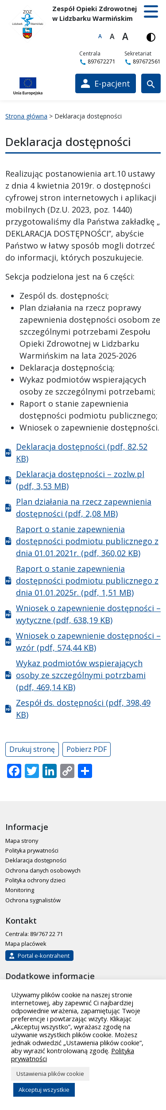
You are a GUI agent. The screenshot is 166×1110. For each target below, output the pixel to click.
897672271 (97, 61)
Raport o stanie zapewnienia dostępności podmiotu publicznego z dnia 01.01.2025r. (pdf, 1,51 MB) (87, 580)
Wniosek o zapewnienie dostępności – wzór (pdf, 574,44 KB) (88, 641)
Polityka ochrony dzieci (35, 880)
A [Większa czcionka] (112, 36)
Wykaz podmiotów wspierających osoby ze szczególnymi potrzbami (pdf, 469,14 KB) (81, 675)
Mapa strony (21, 841)
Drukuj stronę (32, 749)
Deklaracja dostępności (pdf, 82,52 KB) (81, 452)
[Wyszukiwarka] (151, 83)
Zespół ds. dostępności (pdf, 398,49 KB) (83, 708)
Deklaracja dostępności (35, 860)
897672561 (142, 61)
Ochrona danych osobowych (43, 870)
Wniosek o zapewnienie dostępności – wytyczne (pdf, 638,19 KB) (88, 614)
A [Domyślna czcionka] (100, 36)
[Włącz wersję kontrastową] (151, 36)
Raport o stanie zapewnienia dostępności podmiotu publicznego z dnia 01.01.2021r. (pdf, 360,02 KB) (87, 541)
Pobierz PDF (86, 749)
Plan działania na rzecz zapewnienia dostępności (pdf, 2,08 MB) (83, 507)
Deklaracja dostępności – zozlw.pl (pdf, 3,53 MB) (80, 480)
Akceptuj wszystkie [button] (44, 1090)
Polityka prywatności (31, 850)
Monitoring (19, 890)
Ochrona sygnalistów (33, 900)
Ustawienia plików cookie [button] (50, 1074)
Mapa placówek (25, 944)
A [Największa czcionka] (125, 36)
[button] (151, 11)
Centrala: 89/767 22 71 (34, 934)
